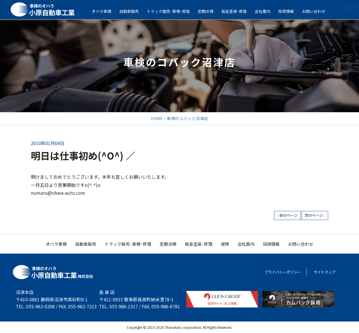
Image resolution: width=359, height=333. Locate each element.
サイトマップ (324, 272)
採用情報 (289, 11)
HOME (157, 118)
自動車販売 (132, 11)
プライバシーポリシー (282, 272)
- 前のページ (287, 215)
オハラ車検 (105, 11)
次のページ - (315, 215)
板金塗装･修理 (237, 11)
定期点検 (209, 11)
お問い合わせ (317, 11)
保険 (225, 244)
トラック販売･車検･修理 (171, 11)
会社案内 (266, 11)
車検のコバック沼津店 (187, 118)
